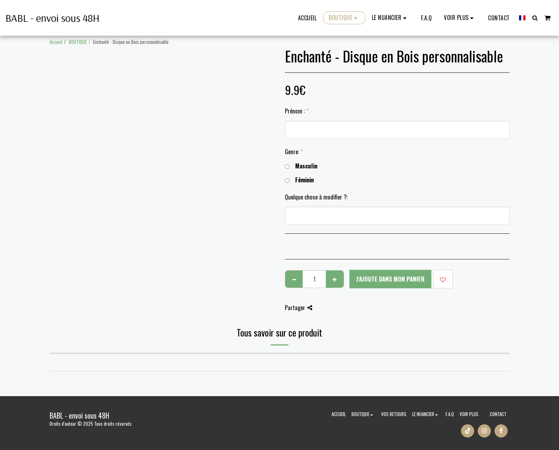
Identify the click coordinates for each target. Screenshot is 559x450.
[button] (390, 17)
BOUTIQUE (78, 41)
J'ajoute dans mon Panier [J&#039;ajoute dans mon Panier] (390, 278)
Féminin (299, 180)
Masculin (301, 166)
